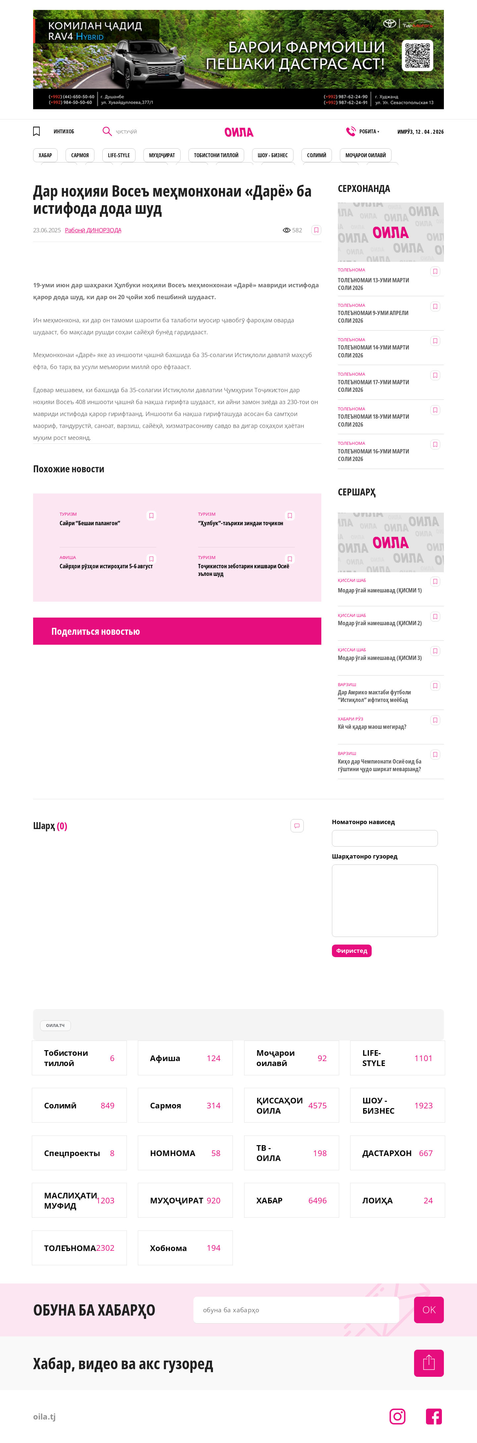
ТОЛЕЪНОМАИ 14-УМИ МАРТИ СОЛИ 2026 (373, 351)
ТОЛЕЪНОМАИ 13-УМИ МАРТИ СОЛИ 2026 (373, 284)
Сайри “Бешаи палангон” (90, 523)
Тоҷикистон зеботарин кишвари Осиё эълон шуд (243, 570)
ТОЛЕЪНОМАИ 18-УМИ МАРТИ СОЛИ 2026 (373, 420)
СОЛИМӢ (316, 155)
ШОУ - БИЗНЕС (273, 155)
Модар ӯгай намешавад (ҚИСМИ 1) (380, 590)
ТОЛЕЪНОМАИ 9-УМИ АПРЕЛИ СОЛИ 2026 (373, 316)
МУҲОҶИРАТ (162, 155)
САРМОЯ (80, 155)
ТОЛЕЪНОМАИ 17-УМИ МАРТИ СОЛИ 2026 (373, 386)
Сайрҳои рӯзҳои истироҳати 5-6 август (106, 566)
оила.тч (55, 1025)
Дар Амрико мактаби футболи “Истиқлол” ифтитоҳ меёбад (374, 696)
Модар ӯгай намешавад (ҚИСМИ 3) (380, 658)
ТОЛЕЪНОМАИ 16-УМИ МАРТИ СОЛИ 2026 (373, 455)
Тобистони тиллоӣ (216, 155)
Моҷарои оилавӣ (365, 155)
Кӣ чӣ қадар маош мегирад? (372, 726)
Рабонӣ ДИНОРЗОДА (93, 230)
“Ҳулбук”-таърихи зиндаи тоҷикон (240, 523)
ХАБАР (45, 155)
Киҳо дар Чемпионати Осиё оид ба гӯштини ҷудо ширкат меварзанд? (379, 765)
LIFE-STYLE (119, 155)
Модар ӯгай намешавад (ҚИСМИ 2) (380, 623)
